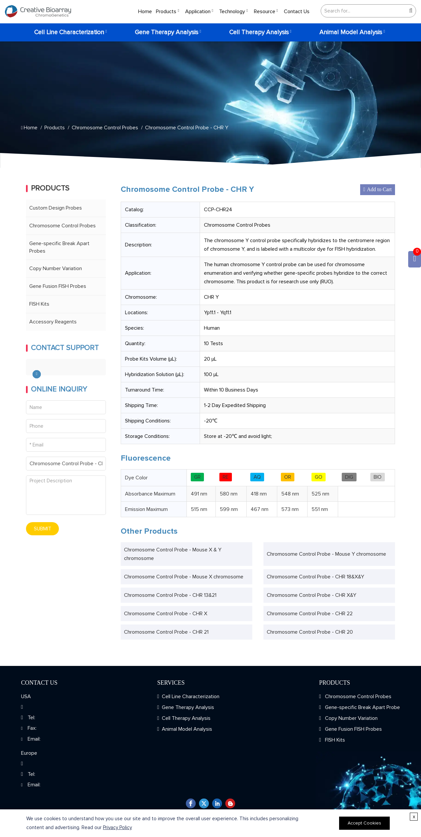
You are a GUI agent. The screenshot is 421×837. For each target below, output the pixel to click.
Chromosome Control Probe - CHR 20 (310, 632)
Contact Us (297, 11)
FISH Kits (39, 304)
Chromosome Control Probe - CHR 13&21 (170, 595)
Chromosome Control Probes (105, 127)
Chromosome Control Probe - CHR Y (186, 127)
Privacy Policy (117, 827)
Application (197, 11)
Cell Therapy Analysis (259, 32)
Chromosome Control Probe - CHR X (165, 613)
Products (166, 11)
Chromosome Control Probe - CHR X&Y (311, 595)
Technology (232, 11)
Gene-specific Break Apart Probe (362, 707)
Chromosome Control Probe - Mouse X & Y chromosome (172, 554)
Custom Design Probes (55, 208)
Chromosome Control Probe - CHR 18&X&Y (315, 576)
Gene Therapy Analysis (166, 32)
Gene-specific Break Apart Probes (59, 247)
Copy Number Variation (55, 268)
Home (145, 11)
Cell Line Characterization (69, 32)
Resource (264, 11)
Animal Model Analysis (350, 32)
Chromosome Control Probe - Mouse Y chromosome (326, 554)
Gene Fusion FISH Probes (57, 286)
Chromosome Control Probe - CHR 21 (166, 632)
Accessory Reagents (53, 321)
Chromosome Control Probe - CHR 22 (310, 613)
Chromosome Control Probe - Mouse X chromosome (183, 576)
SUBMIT (42, 528)
